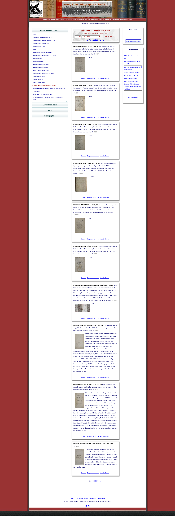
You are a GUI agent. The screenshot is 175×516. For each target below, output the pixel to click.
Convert (83, 78)
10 (100, 40)
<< (87, 40)
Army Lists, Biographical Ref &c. (43, 38)
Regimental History (39, 76)
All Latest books (133, 98)
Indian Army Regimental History (43, 53)
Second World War (38, 83)
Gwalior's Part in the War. (132, 73)
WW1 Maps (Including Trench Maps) (44, 85)
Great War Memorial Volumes (42, 94)
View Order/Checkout (133, 41)
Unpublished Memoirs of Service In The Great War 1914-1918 (49, 90)
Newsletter (101, 499)
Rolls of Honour (37, 80)
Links (86, 499)
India (34, 49)
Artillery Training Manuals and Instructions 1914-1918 (48, 98)
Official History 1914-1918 (41, 64)
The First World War (39, 46)
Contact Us (92, 499)
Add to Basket (104, 78)
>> (103, 40)
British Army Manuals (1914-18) (43, 43)
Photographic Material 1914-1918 (43, 73)
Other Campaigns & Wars (41, 70)
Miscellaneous (37, 58)
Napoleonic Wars (38, 61)
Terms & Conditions (76, 499)
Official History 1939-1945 (41, 68)
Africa (34, 34)
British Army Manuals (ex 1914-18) (44, 41)
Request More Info (93, 78)
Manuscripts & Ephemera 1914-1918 (44, 55)
